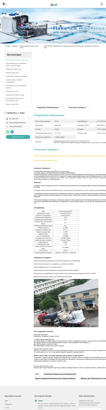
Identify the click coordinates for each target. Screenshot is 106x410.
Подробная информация (48, 107)
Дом (9, 46)
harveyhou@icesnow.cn (17, 122)
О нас (7, 408)
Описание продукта (77, 107)
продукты (15, 46)
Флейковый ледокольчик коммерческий (60, 374)
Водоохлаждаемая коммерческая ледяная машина (55, 378)
